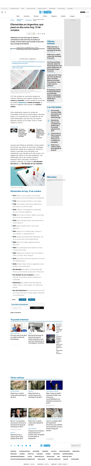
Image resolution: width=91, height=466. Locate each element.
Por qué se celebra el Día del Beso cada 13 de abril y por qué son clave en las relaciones (40, 133)
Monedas (49, 179)
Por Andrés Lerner (50, 405)
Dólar (17, 16)
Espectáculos (39, 456)
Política (45, 16)
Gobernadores (52, 8)
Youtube (26, 445)
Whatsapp (30, 445)
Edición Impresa (68, 454)
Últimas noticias (24, 451)
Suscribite (37, 307)
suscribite (83, 12)
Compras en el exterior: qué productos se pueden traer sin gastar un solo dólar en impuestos (36, 434)
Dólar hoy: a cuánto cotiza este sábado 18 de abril (56, 147)
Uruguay (72, 16)
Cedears (63, 179)
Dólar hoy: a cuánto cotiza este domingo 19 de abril (54, 56)
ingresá (87, 12)
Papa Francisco (61, 8)
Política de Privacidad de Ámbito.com (23, 459)
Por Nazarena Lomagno (16, 429)
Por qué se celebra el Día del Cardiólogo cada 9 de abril (59, 328)
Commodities (58, 179)
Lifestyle (31, 454)
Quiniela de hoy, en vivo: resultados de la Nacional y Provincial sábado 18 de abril (55, 125)
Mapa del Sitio (67, 456)
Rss (58, 456)
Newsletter (76, 445)
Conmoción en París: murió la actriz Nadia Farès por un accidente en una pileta (56, 137)
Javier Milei (70, 8)
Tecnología (50, 456)
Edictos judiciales (54, 459)
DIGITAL (29, 464)
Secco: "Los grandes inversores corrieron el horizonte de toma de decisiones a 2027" (18, 424)
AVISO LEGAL (41, 459)
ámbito (12, 20)
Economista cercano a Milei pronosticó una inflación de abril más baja (56, 114)
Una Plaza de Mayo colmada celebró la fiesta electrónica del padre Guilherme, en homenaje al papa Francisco (54, 66)
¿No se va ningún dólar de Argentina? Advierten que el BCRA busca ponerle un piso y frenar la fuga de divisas (54, 425)
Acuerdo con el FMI (31, 8)
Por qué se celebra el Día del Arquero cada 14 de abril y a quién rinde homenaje (22, 132)
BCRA (23, 8)
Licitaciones (75, 459)
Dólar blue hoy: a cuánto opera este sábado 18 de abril (17, 436)
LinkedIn (22, 445)
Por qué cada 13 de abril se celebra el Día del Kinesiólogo (19, 337)
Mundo (48, 454)
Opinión (63, 16)
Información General (20, 20)
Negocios (54, 16)
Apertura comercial (42, 8)
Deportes (56, 454)
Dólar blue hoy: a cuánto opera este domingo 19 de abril (54, 48)
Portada (13, 451)
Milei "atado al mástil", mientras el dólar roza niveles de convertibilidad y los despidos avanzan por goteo (53, 398)
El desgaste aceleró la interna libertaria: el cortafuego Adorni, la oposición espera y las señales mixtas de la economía (54, 95)
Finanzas (36, 16)
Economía (26, 16)
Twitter (11, 445)
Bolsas (53, 179)
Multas (65, 459)
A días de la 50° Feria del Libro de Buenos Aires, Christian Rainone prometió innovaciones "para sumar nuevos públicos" (54, 80)
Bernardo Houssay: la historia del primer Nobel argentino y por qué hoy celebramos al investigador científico (36, 339)
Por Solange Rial (49, 439)
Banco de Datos (64, 451)
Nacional (40, 454)
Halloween (22, 102)
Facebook (14, 445)
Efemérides (29, 20)
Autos (30, 456)
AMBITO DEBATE (59, 464)
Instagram (18, 445)
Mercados (76, 451)
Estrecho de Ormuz (14, 8)
